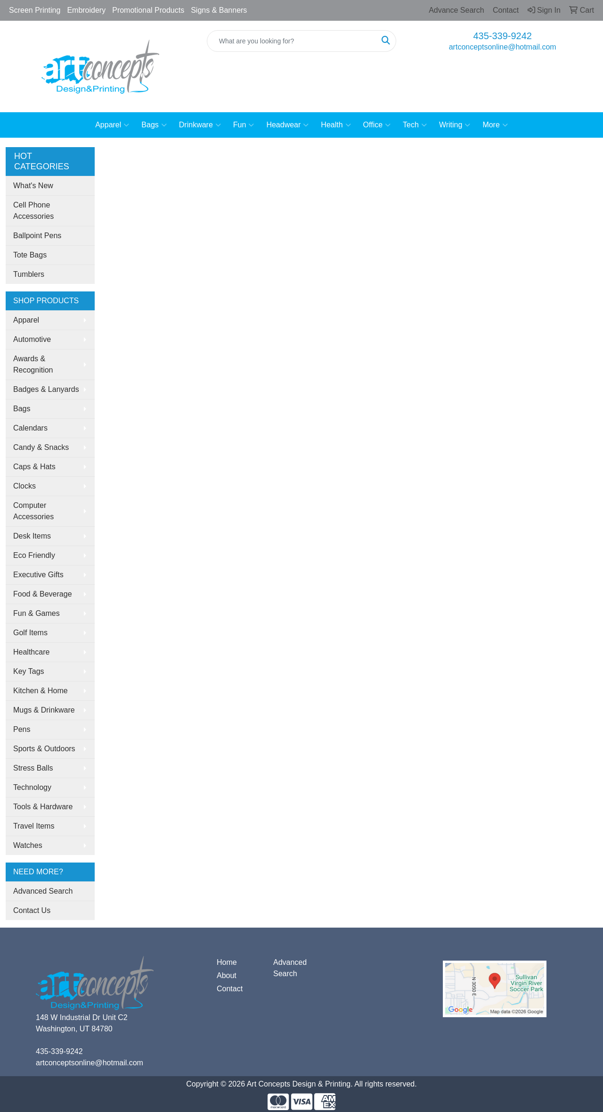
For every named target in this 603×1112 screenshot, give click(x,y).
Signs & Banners (219, 10)
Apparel (112, 125)
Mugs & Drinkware (44, 710)
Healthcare (31, 652)
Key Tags (28, 671)
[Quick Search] (292, 41)
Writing (455, 125)
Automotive (32, 339)
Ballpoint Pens (37, 236)
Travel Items (33, 826)
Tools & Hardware (43, 807)
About (226, 975)
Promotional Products (148, 10)
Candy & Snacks (41, 447)
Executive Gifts (38, 575)
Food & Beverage (42, 594)
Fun (243, 125)
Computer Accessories (33, 511)
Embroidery (86, 10)
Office (377, 125)
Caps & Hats (34, 467)
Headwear (287, 125)
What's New (33, 186)
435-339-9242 (502, 36)
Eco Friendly (34, 555)
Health (335, 125)
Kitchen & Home (40, 691)
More (494, 125)
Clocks (24, 486)
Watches (27, 845)
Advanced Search (43, 891)
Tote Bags (30, 255)
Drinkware (200, 125)
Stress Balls (33, 768)
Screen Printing (34, 10)
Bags (153, 125)
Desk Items (32, 536)
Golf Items (30, 633)
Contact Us (31, 910)
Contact (230, 989)
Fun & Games (36, 613)
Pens (21, 729)
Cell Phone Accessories (33, 210)
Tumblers (28, 274)
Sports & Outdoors (44, 749)
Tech (415, 125)
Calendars (30, 428)
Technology (32, 787)
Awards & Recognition (33, 364)
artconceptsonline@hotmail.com (502, 47)
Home (227, 962)
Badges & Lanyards (46, 389)
